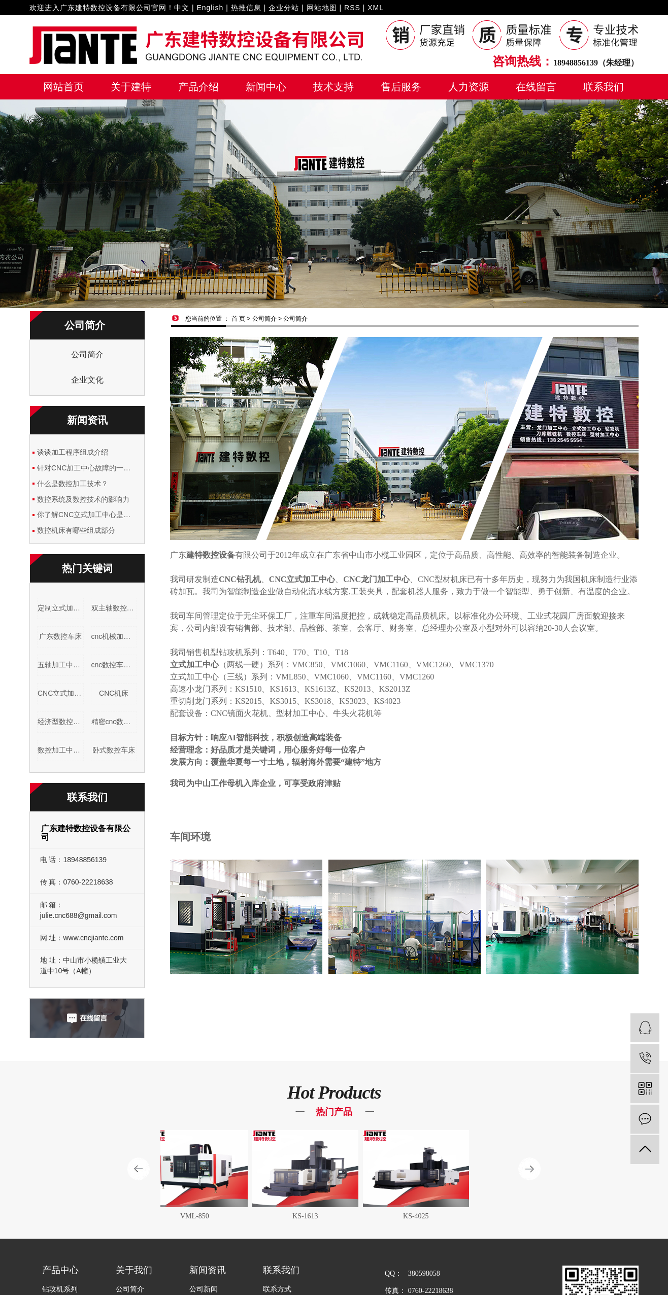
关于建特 (131, 86)
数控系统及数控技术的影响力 (83, 499)
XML (376, 8)
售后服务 (401, 86)
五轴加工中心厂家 (61, 665)
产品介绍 (198, 86)
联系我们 (603, 86)
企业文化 (87, 380)
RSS (352, 8)
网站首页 (63, 86)
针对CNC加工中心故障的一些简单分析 (87, 468)
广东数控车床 (60, 636)
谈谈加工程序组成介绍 (72, 452)
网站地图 (322, 8)
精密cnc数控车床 (114, 722)
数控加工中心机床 (61, 750)
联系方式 (277, 1289)
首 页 (238, 318)
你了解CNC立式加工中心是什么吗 (87, 514)
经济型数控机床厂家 (61, 722)
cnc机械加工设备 (114, 636)
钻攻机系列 (60, 1289)
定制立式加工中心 (61, 608)
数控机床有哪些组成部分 (76, 530)
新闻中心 (266, 86)
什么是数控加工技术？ (72, 484)
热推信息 (246, 8)
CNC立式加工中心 (61, 693)
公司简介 (87, 354)
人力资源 (468, 86)
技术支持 (333, 86)
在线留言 (536, 86)
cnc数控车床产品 (114, 665)
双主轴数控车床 (114, 608)
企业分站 (284, 8)
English (209, 8)
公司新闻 (203, 1289)
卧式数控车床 (113, 750)
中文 (181, 8)
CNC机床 (113, 693)
